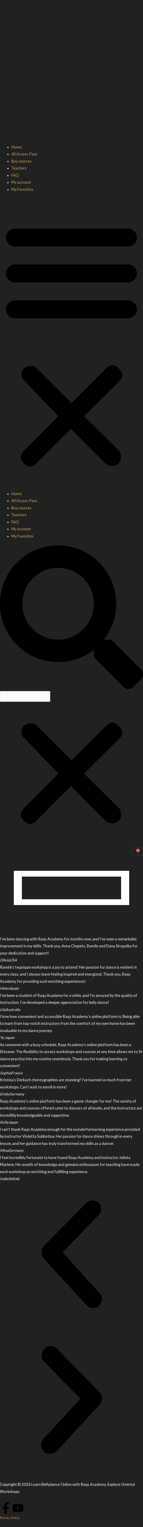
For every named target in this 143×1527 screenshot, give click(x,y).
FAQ (15, 175)
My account (21, 182)
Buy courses (21, 161)
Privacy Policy (10, 1518)
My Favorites (22, 189)
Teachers (19, 168)
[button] (71, 344)
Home (16, 147)
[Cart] (137, 852)
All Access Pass (24, 154)
